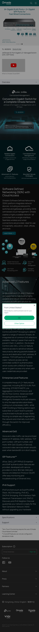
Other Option (19, 323)
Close (34, 305)
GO (19, 318)
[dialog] (19, 316)
